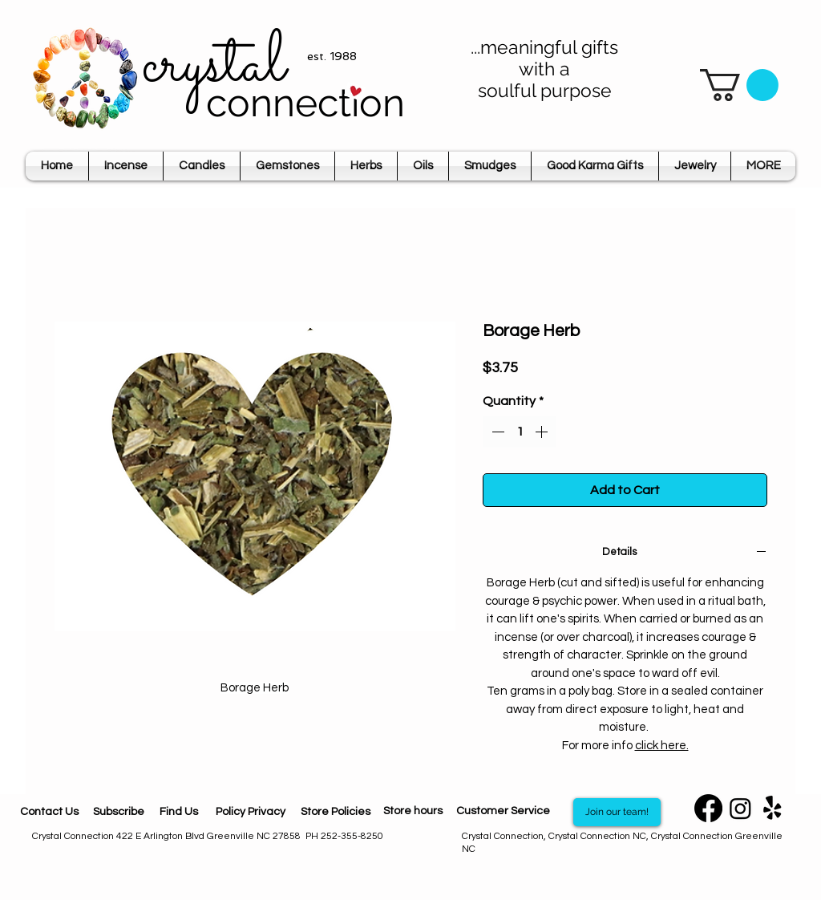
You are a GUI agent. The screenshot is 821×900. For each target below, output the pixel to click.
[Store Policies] (335, 812)
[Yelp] (772, 808)
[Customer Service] (502, 812)
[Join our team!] (617, 812)
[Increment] (543, 431)
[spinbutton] (520, 431)
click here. (662, 746)
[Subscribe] (118, 812)
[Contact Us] (49, 812)
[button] (739, 85)
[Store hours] (412, 812)
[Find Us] (178, 812)
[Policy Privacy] (250, 812)
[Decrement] (496, 431)
